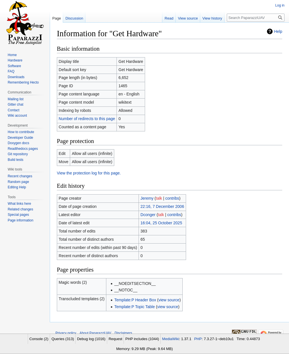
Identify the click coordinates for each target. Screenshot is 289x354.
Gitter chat (15, 104)
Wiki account (17, 116)
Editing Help (17, 187)
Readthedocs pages (23, 149)
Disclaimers (123, 333)
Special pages (18, 215)
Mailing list (15, 99)
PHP (198, 339)
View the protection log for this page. (89, 173)
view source (168, 300)
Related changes (20, 209)
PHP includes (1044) (142, 339)
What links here (19, 204)
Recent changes (20, 176)
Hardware (15, 60)
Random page (18, 182)
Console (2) (38, 339)
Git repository (18, 154)
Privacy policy (65, 333)
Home (12, 55)
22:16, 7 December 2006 (162, 206)
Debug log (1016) (91, 339)
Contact (13, 110)
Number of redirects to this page (87, 118)
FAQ (11, 71)
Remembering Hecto (23, 82)
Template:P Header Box (135, 300)
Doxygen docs (18, 143)
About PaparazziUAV (95, 333)
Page (56, 18)
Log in (279, 5)
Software (14, 66)
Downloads (16, 77)
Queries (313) (62, 339)
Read (169, 18)
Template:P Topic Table (134, 306)
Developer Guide (20, 138)
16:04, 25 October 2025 (161, 223)
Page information (20, 220)
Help (278, 31)
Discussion (74, 18)
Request (115, 339)
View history (212, 18)
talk (159, 198)
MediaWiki (170, 339)
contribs (172, 198)
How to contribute (21, 132)
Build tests (15, 160)
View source (188, 18)
